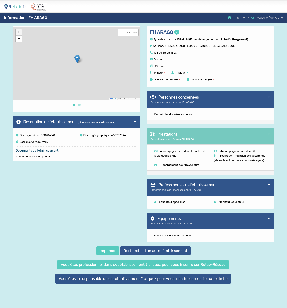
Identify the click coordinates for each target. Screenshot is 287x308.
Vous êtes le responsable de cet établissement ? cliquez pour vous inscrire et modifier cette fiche (143, 278)
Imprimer (108, 251)
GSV (121, 32)
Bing (128, 32)
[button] (77, 59)
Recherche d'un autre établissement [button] (155, 251)
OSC (135, 32)
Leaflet (113, 99)
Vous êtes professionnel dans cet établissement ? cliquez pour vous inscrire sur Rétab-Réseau (143, 264)
